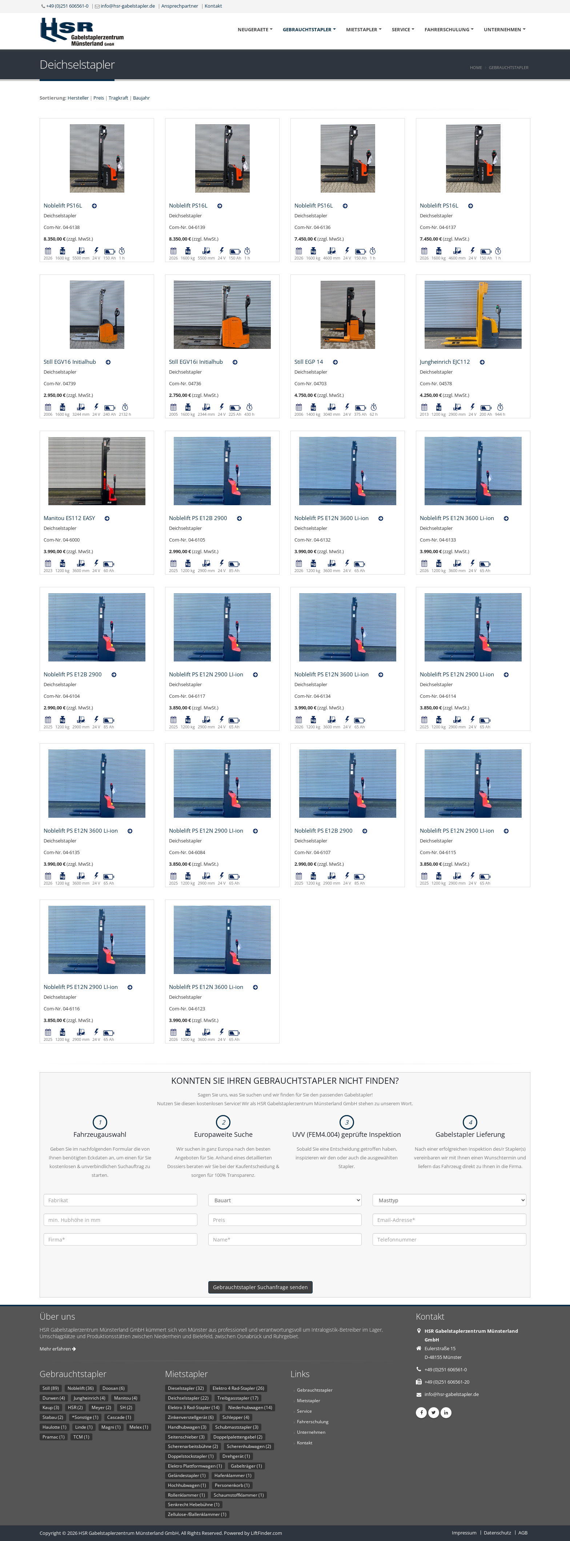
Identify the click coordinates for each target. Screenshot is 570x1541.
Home (476, 67)
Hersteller (78, 97)
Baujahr (141, 97)
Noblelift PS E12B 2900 (198, 518)
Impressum (464, 1532)
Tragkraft (118, 97)
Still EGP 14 (308, 361)
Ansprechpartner (179, 6)
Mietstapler (361, 29)
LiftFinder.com (266, 1533)
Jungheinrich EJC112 (445, 361)
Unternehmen (502, 29)
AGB (522, 1532)
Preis (98, 97)
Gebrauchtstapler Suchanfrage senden (260, 1287)
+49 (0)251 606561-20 (447, 1382)
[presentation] (263, 1267)
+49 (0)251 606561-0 (67, 6)
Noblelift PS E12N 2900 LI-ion (206, 674)
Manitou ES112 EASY (69, 518)
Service (401, 29)
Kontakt (213, 6)
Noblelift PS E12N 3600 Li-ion (331, 518)
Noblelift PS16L (63, 205)
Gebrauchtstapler (307, 29)
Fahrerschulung (447, 29)
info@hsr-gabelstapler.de (128, 6)
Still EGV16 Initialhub (70, 361)
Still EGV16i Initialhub (196, 361)
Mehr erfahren (58, 1348)
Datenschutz (497, 1532)
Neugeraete (253, 29)
